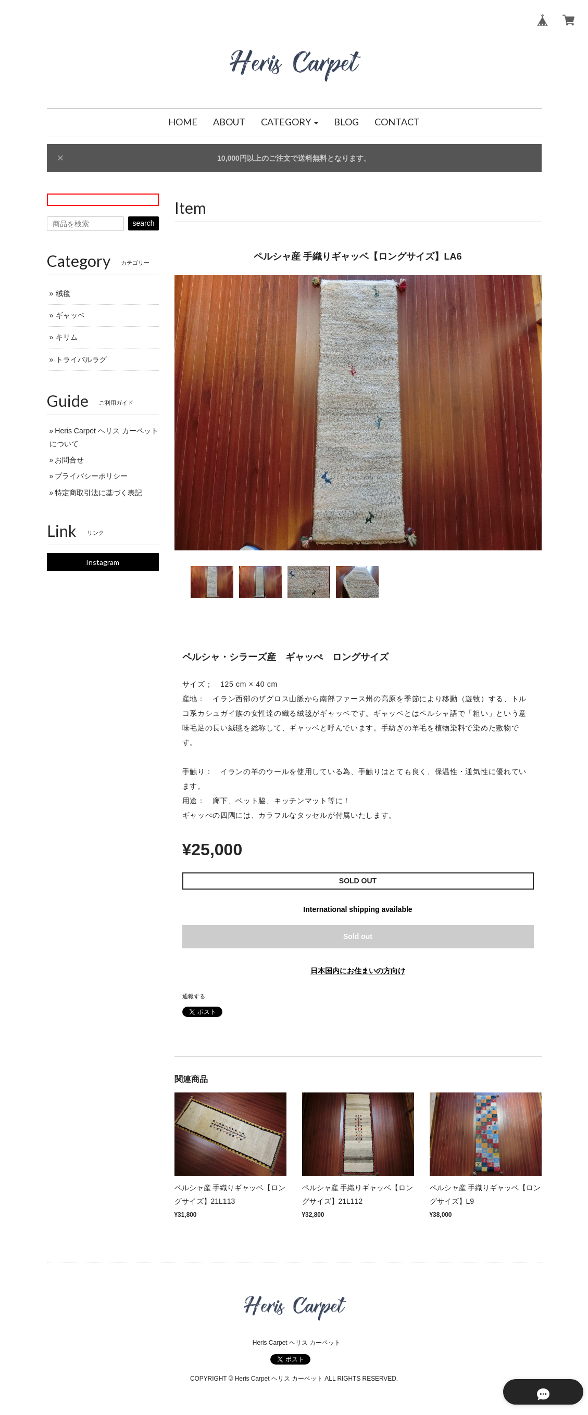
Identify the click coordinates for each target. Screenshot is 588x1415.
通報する (193, 996)
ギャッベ (70, 315)
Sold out (357, 936)
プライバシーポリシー (91, 476)
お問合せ (69, 460)
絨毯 (63, 293)
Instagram (102, 562)
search (143, 223)
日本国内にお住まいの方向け (357, 971)
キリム (67, 337)
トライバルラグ (81, 359)
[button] (289, 122)
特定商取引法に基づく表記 (98, 492)
